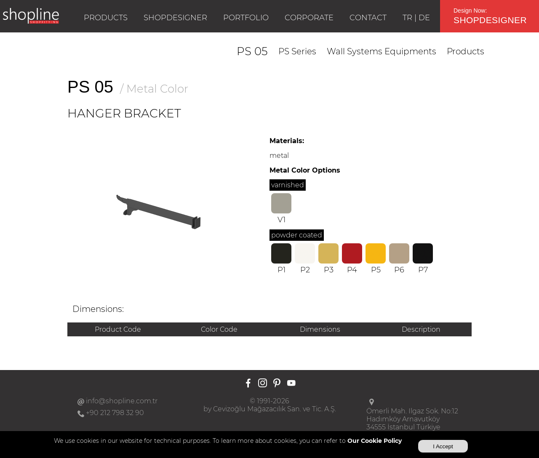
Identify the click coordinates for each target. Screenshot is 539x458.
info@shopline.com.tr (121, 401)
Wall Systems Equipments (381, 51)
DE (424, 17)
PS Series (297, 51)
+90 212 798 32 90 (115, 413)
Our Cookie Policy (374, 441)
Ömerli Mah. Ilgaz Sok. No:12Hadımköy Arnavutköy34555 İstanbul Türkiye (412, 419)
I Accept (443, 446)
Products (465, 51)
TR (407, 17)
